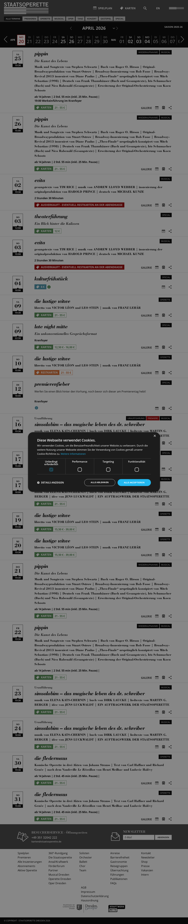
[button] (50, 482)
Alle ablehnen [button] (97, 482)
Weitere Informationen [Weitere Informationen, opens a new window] (73, 453)
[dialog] (94, 462)
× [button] (154, 436)
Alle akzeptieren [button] (133, 482)
